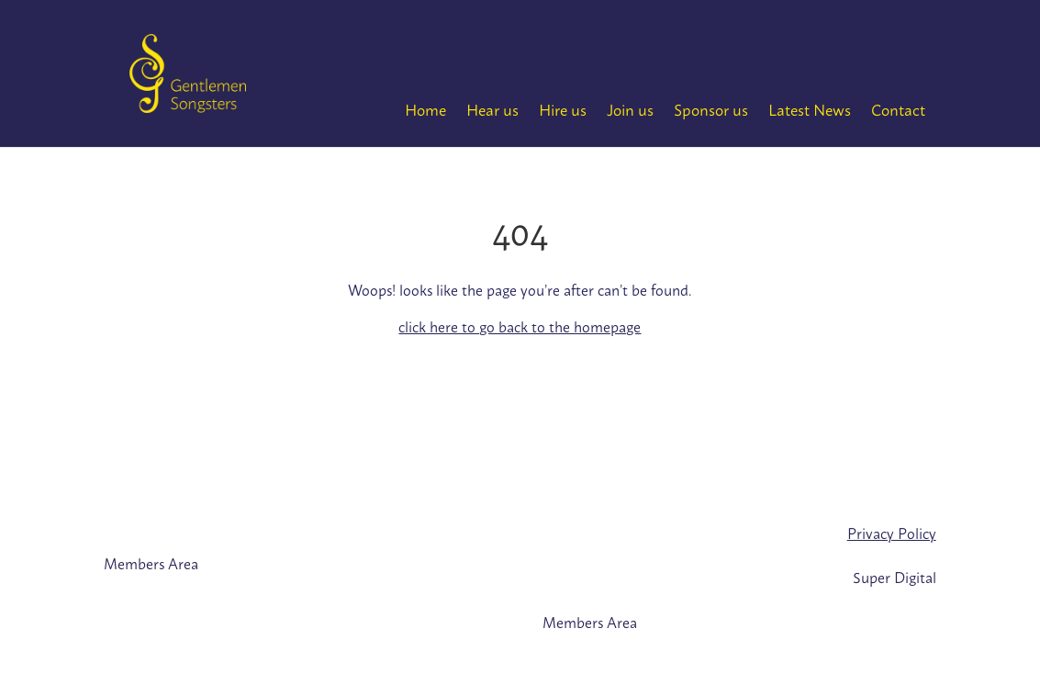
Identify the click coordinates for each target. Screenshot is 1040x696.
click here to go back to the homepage (519, 326)
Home (425, 108)
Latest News (809, 108)
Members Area (151, 563)
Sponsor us (711, 108)
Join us (630, 108)
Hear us (492, 108)
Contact (898, 108)
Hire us (563, 108)
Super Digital (894, 577)
